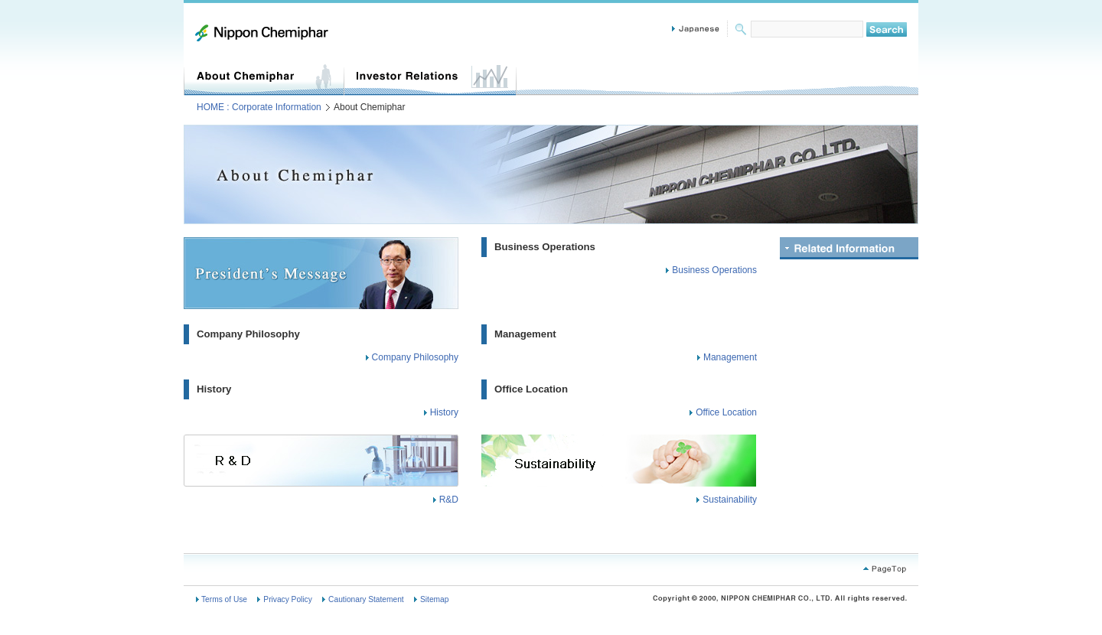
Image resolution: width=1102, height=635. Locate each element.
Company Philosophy (248, 334)
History (214, 389)
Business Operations (544, 246)
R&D (448, 499)
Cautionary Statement (366, 599)
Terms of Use (224, 599)
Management (525, 334)
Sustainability (730, 499)
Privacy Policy (287, 599)
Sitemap (434, 599)
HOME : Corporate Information (259, 107)
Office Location (531, 389)
